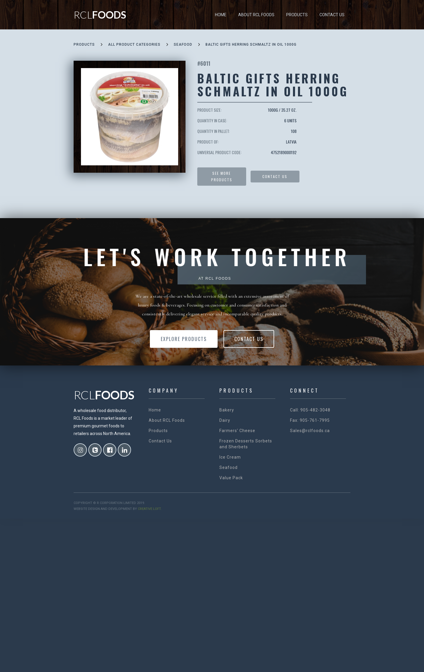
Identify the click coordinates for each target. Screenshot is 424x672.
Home (220, 14)
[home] (100, 15)
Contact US (274, 176)
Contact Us (331, 14)
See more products (221, 176)
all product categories (134, 44)
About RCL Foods (256, 14)
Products (297, 14)
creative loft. (150, 509)
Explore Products (184, 338)
